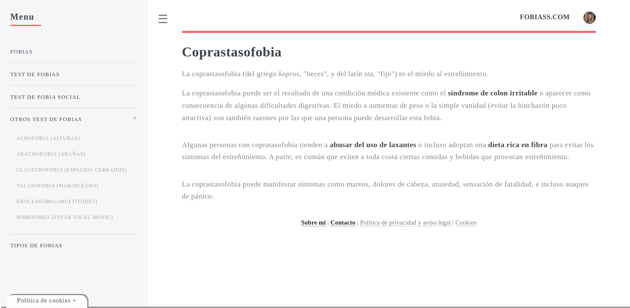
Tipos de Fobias (36, 245)
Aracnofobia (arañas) (50, 154)
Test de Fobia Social (45, 97)
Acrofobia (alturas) (48, 138)
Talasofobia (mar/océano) (57, 185)
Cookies (466, 222)
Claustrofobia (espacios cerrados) (71, 169)
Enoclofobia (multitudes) (56, 201)
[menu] (163, 19)
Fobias (21, 51)
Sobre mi (313, 222)
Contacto (342, 222)
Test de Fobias (35, 74)
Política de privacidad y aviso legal (405, 222)
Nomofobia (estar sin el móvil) (64, 217)
